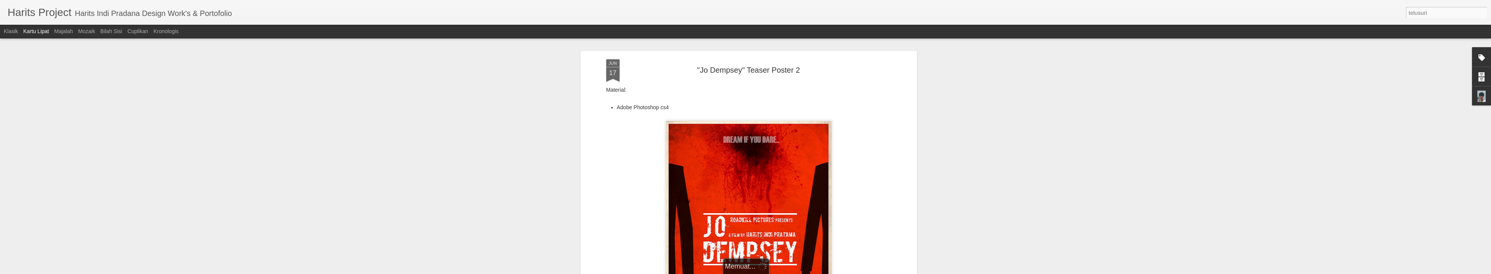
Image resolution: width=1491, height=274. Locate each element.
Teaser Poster (756, 196)
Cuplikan (138, 31)
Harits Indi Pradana (785, 186)
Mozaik (86, 31)
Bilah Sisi (111, 31)
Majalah (63, 31)
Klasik (11, 31)
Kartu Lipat (36, 31)
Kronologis (166, 31)
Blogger (787, 270)
